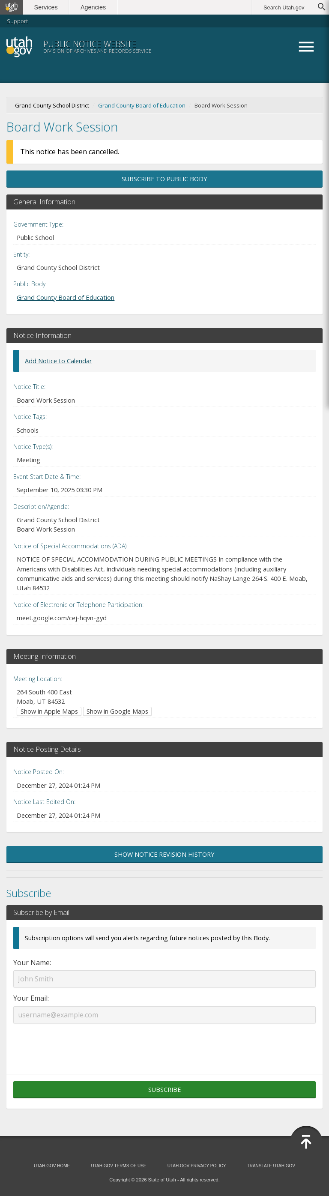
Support (17, 21)
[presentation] (164, 1043)
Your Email (30, 998)
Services (46, 7)
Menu (306, 47)
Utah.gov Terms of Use (118, 1165)
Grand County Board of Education (141, 105)
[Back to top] (306, 1142)
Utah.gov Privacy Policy (196, 1165)
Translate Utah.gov (271, 1165)
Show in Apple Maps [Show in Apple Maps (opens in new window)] (49, 711)
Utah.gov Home (52, 1165)
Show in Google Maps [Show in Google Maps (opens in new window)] (117, 711)
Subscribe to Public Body (164, 179)
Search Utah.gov (283, 7)
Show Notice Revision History (164, 854)
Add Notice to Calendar (58, 361)
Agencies (93, 7)
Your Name (31, 962)
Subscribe (164, 1089)
